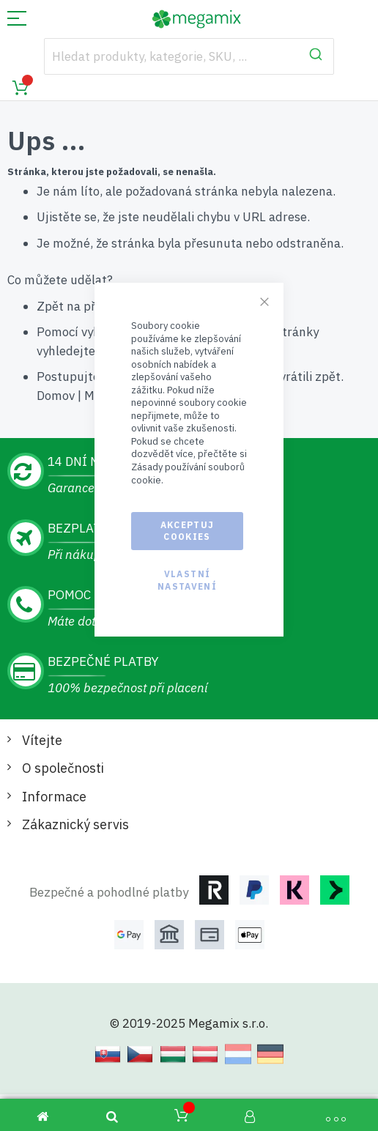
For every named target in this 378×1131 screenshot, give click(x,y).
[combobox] (189, 56)
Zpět (50, 306)
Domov (56, 395)
